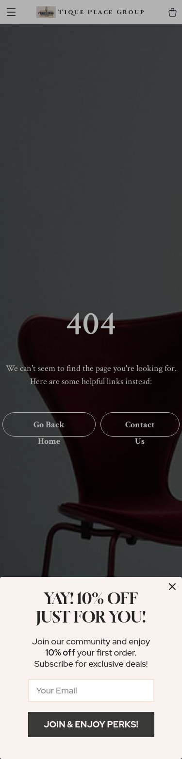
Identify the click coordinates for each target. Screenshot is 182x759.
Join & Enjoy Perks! (91, 724)
